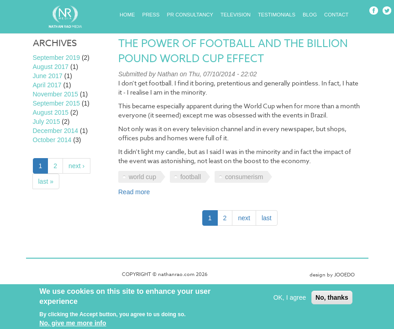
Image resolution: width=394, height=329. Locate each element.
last (267, 218)
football (190, 176)
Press (151, 14)
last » (45, 181)
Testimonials (276, 14)
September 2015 (56, 103)
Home (127, 14)
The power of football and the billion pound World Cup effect (233, 51)
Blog (310, 14)
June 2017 (48, 76)
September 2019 (56, 57)
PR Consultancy (190, 14)
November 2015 (56, 94)
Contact (336, 14)
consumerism (244, 176)
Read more (134, 192)
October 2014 (52, 139)
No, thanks (331, 299)
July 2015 (46, 121)
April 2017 (47, 85)
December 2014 (56, 130)
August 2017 (51, 66)
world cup (142, 176)
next (244, 218)
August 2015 (51, 112)
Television (236, 14)
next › (76, 166)
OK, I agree (289, 299)
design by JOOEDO (332, 275)
